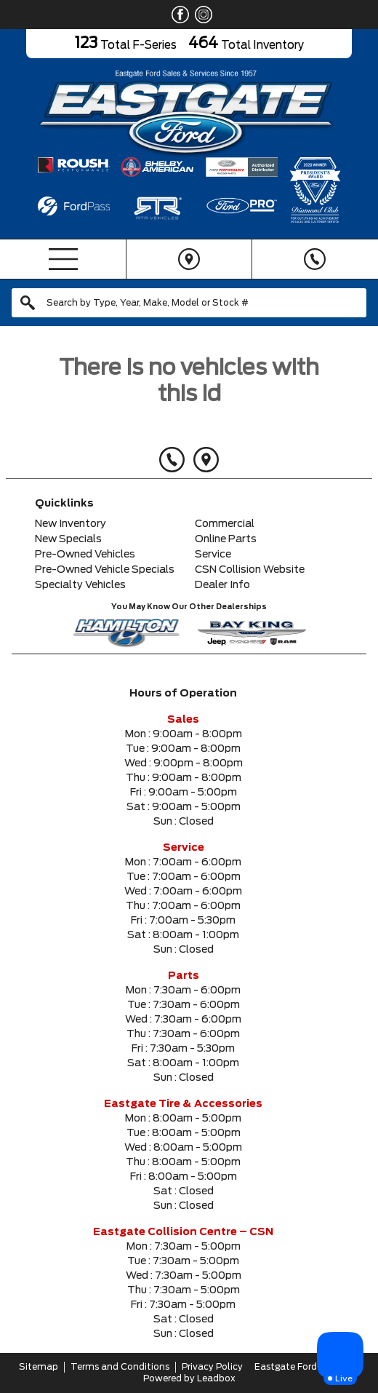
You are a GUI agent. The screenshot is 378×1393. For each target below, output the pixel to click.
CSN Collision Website (250, 570)
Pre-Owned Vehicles (85, 554)
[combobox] (189, 302)
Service (213, 554)
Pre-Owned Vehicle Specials (104, 570)
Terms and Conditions (120, 1366)
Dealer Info (222, 585)
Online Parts (226, 539)
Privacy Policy (212, 1366)
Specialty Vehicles (80, 585)
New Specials (68, 539)
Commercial (224, 524)
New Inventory (70, 524)
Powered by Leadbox (189, 1378)
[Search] (189, 302)
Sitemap (38, 1366)
